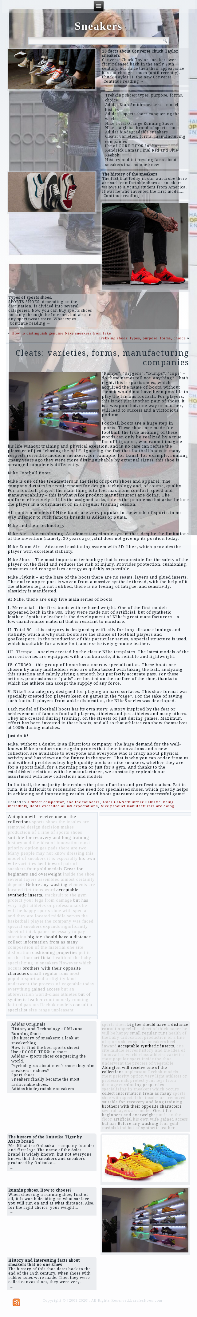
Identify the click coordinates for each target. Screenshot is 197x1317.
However (68, 962)
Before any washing (46, 884)
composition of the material (37, 947)
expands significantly (65, 926)
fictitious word (39, 889)
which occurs (165, 1089)
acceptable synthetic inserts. (43, 892)
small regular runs (49, 973)
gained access (45, 989)
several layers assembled (34, 879)
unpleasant (62, 1009)
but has (80, 900)
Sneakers (98, 26)
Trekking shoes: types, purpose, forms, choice (142, 338)
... (12, 1167)
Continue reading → (124, 81)
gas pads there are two (63, 847)
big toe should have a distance (59, 936)
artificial (43, 957)
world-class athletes (56, 994)
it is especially (62, 858)
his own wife (146, 1119)
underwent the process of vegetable (45, 983)
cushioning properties (55, 952)
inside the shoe (78, 874)
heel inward (49, 863)
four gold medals (44, 868)
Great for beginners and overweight (45, 871)
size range (39, 1009)
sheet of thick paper (28, 931)
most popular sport (121, 1059)
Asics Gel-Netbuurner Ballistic (131, 802)
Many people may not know (36, 853)
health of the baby (72, 957)
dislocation (19, 952)
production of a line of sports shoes (45, 832)
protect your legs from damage (40, 900)
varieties (27, 863)
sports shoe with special (62, 910)
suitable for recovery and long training (48, 837)
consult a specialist (121, 1029)
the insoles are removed (161, 1098)
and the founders (83, 802)
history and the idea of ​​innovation (43, 842)
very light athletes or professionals (44, 905)
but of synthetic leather (151, 1128)
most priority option (123, 1076)
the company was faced (69, 921)
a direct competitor (45, 802)
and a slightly (51, 978)
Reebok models (56, 1004)
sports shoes (44, 821)
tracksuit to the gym (66, 894)
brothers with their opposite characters (141, 1106)
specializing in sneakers (33, 962)
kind (71, 978)
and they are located (29, 915)
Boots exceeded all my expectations (64, 806)
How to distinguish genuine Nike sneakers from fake (61, 333)
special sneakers (25, 926)
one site (75, 947)
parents (31, 1004)
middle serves (65, 915)
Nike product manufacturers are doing (137, 806)
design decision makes (50, 827)
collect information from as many (43, 941)
